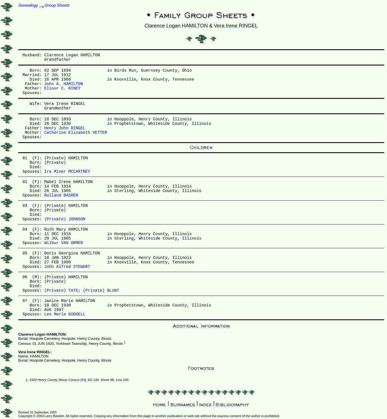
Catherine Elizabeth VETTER (75, 132)
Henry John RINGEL (64, 128)
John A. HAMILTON (63, 84)
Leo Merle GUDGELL (64, 314)
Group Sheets (57, 5)
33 (83, 379)
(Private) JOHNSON (64, 219)
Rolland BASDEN (61, 195)
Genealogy (28, 5)
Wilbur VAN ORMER (63, 243)
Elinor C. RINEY (62, 88)
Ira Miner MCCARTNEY (67, 171)
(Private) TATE (61, 290)
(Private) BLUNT (101, 290)
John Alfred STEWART (67, 266)
